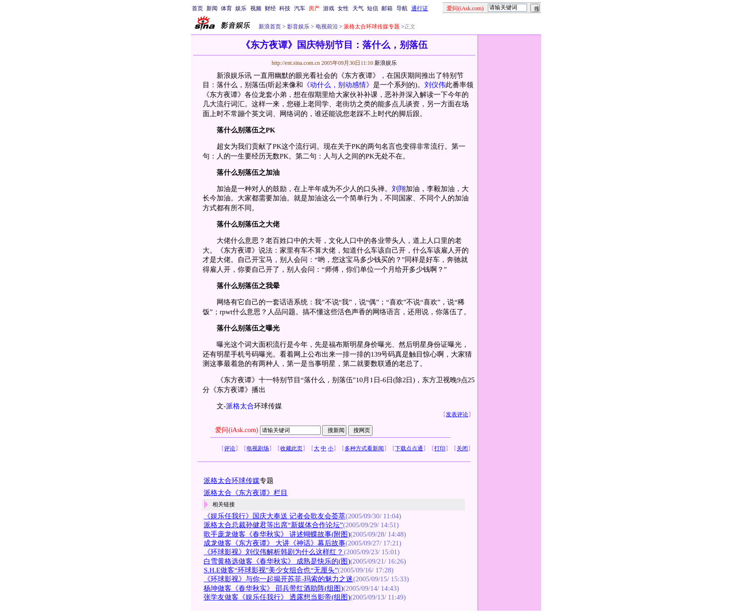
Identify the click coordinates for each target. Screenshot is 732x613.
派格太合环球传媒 (232, 480)
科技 (284, 8)
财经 (270, 8)
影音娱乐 (298, 26)
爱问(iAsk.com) (236, 430)
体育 (226, 8)
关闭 (462, 448)
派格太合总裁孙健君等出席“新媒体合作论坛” (273, 525)
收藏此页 (291, 448)
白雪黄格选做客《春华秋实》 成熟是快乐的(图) (277, 561)
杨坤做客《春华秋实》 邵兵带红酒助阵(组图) (273, 588)
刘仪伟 (434, 85)
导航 (402, 8)
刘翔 (399, 189)
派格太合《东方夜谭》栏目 (246, 492)
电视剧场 (257, 448)
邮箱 (387, 8)
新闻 (212, 8)
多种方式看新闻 (364, 448)
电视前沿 (326, 26)
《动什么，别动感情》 (338, 85)
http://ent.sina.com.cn (297, 63)
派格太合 (240, 406)
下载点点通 (409, 448)
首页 (197, 8)
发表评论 (457, 414)
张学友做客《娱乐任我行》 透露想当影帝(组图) (277, 597)
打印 (439, 448)
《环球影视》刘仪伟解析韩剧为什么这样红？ (274, 552)
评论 (229, 448)
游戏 (328, 8)
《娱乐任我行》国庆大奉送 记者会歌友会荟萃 (274, 516)
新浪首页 (270, 26)
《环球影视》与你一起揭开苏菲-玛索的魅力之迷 (278, 579)
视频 (255, 8)
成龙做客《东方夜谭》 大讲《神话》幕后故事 (274, 543)
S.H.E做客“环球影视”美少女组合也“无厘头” (271, 570)
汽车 (299, 8)
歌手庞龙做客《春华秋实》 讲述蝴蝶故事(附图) (277, 534)
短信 (372, 8)
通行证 (419, 8)
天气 (358, 8)
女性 (343, 8)
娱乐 (240, 8)
